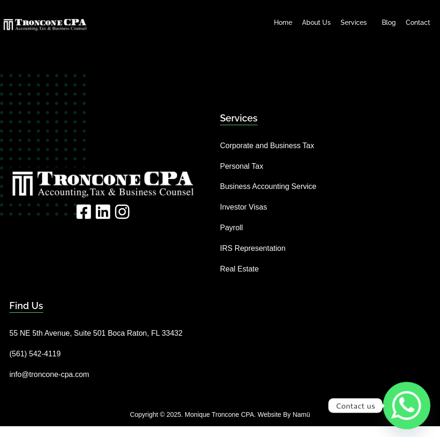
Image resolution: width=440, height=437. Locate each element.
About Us (316, 22)
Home (283, 22)
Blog (389, 22)
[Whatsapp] (406, 405)
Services (356, 22)
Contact (418, 22)
